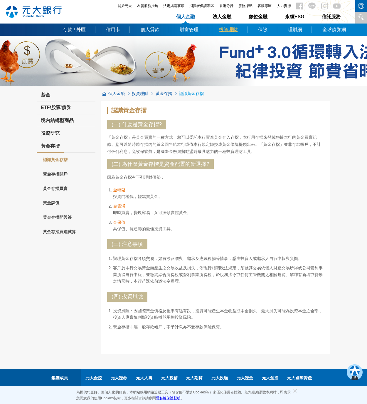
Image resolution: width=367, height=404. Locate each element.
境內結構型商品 (57, 120)
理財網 (295, 29)
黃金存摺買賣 (55, 188)
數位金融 (258, 16)
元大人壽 (144, 377)
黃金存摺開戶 (55, 174)
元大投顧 (219, 377)
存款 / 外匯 (74, 29)
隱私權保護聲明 (168, 398)
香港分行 (226, 6)
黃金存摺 (50, 147)
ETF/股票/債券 (56, 107)
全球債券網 (334, 29)
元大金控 (93, 377)
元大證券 (119, 377)
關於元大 (125, 6)
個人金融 (185, 16)
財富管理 (189, 29)
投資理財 (228, 29)
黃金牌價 (51, 203)
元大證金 (245, 377)
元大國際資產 (299, 377)
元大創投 (270, 377)
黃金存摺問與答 (57, 217)
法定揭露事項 (173, 6)
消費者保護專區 (201, 6)
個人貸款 (150, 29)
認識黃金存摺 (55, 159)
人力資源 (284, 6)
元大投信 (169, 377)
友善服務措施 (147, 6)
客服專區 (264, 6)
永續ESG (294, 16)
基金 (45, 94)
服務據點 (245, 6)
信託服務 (331, 16)
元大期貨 (194, 377)
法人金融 (222, 16)
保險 (262, 29)
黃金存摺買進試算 (59, 231)
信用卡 (113, 29)
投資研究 (50, 133)
